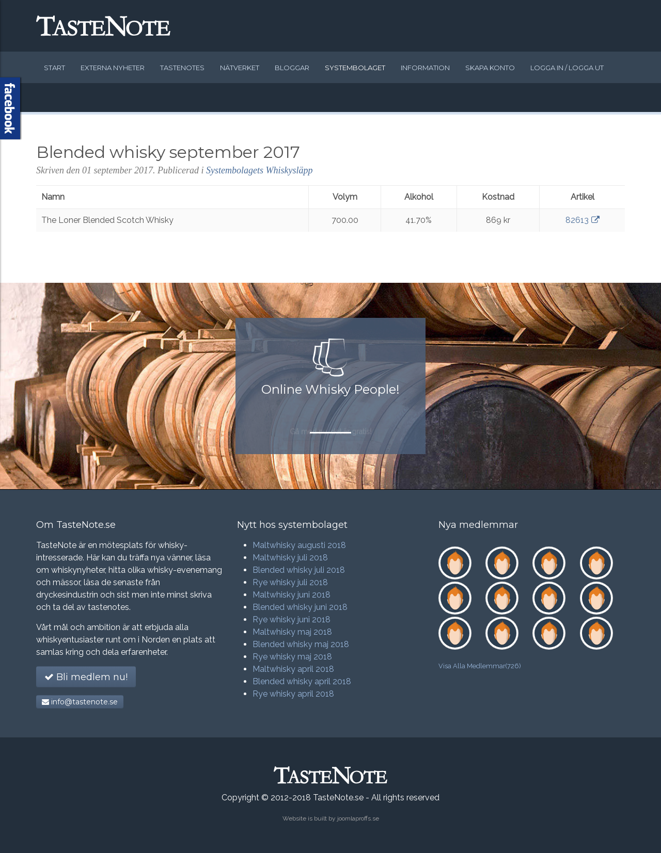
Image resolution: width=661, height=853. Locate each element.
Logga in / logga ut (567, 67)
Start (54, 67)
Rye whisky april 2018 (293, 694)
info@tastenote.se (80, 701)
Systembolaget (355, 67)
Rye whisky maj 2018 (292, 657)
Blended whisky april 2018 (302, 681)
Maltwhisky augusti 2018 (299, 545)
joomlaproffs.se (358, 818)
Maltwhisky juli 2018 (290, 557)
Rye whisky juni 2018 (291, 619)
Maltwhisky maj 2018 (292, 632)
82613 (582, 220)
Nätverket (239, 67)
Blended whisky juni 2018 (300, 607)
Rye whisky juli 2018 (290, 582)
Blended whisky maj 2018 (301, 644)
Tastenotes (182, 67)
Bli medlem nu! (86, 677)
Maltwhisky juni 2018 (291, 595)
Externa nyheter (113, 67)
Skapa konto (490, 67)
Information (425, 67)
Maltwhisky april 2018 (293, 669)
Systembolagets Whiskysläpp (259, 170)
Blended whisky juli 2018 (299, 570)
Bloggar (292, 67)
